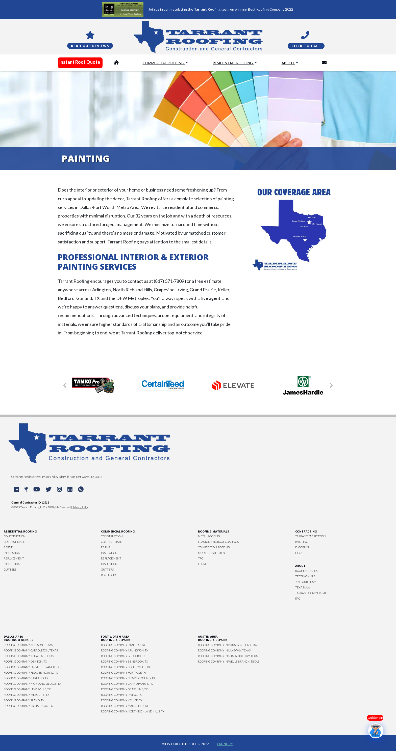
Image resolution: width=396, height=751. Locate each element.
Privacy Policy (80, 507)
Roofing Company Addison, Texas (28, 644)
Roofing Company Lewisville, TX (27, 689)
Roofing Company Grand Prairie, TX (127, 683)
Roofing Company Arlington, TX (124, 650)
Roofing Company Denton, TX (25, 661)
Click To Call (306, 45)
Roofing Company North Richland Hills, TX (132, 711)
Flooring (302, 547)
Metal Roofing (209, 536)
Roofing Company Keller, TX (121, 700)
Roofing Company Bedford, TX (123, 656)
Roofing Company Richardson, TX (28, 705)
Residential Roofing (233, 63)
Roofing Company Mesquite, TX (26, 694)
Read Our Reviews (90, 45)
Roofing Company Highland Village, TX (32, 683)
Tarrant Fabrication (310, 536)
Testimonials (305, 576)
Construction (15, 536)
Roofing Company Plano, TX (24, 700)
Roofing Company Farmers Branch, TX (32, 667)
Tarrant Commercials (311, 592)
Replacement (14, 558)
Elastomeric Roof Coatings (218, 541)
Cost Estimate (14, 541)
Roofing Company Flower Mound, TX (31, 672)
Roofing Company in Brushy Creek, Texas (228, 644)
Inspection (12, 564)
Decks (299, 552)
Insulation (12, 552)
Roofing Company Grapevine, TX (124, 689)
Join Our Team (305, 581)
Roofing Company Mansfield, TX (124, 705)
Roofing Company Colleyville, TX (125, 667)
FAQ (297, 598)
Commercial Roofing (164, 63)
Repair (8, 547)
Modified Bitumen (211, 552)
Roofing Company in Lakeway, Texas (224, 650)
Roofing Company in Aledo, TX (123, 644)
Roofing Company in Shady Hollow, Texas (228, 656)
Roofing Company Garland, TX (26, 678)
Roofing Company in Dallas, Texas (29, 656)
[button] (65, 385)
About (288, 63)
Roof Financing (306, 570)
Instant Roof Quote (79, 62)
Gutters (10, 569)
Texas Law (302, 587)
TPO (200, 558)
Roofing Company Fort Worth (123, 672)
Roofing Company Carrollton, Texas (31, 650)
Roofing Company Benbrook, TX (124, 661)
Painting (301, 541)
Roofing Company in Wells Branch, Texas (228, 661)
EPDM (202, 564)
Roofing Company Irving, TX (121, 694)
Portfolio (108, 575)
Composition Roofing (214, 547)
